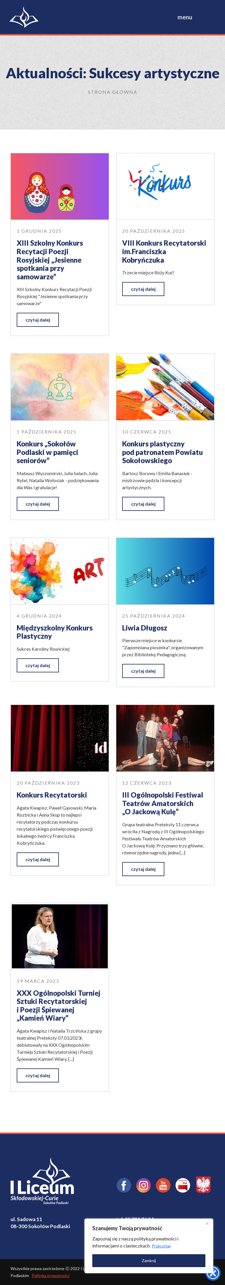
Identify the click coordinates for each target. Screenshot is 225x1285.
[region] (148, 1245)
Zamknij (149, 1260)
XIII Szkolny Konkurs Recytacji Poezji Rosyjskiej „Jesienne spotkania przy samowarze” (50, 260)
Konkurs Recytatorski (52, 795)
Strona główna (112, 92)
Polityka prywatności (50, 1275)
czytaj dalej (37, 319)
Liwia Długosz (144, 627)
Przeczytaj (161, 1245)
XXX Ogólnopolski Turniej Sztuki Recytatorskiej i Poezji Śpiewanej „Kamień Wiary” (58, 1005)
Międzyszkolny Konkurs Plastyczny (55, 631)
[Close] (207, 1223)
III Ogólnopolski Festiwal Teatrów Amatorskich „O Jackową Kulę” (162, 803)
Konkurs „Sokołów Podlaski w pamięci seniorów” (47, 452)
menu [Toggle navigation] (185, 17)
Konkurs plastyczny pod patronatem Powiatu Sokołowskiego (162, 452)
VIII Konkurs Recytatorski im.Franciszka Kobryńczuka (164, 251)
